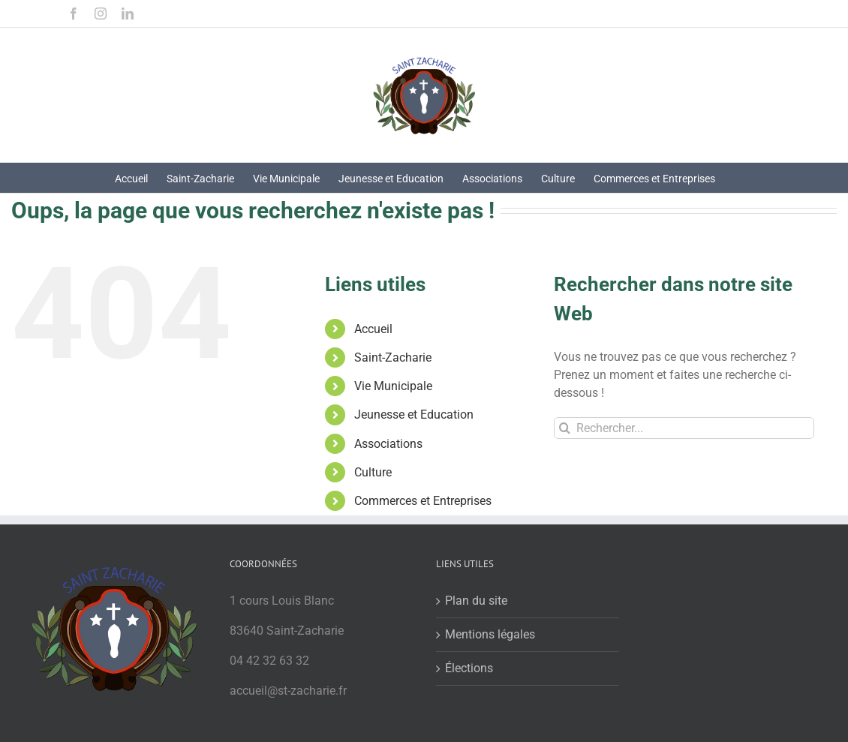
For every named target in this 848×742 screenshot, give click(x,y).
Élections (469, 668)
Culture (373, 472)
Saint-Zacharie (393, 357)
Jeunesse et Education (414, 414)
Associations (388, 444)
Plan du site (476, 600)
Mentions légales (490, 634)
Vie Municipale (393, 386)
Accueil (373, 329)
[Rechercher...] (684, 428)
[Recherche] (565, 428)
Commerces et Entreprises (423, 501)
